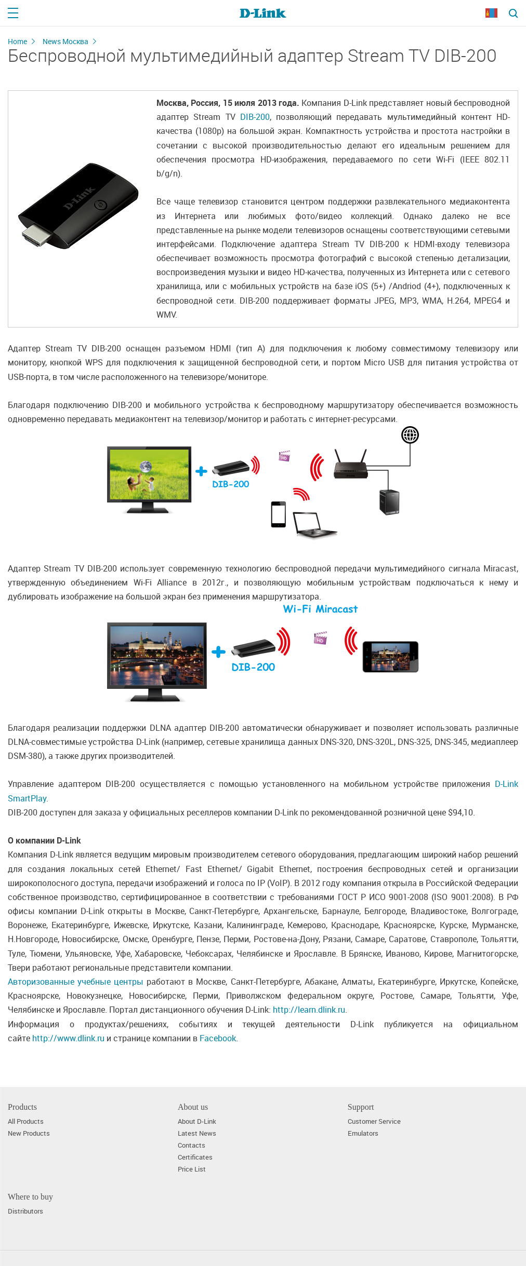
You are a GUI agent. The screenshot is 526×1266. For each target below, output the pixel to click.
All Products (26, 1121)
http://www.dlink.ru (68, 1038)
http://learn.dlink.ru (309, 1009)
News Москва (65, 41)
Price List (192, 1169)
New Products (29, 1133)
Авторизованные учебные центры (75, 981)
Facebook (218, 1038)
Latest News (197, 1133)
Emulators (363, 1133)
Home (17, 41)
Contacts (191, 1145)
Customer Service (374, 1121)
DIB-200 (255, 116)
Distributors (25, 1211)
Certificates (195, 1157)
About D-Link (197, 1121)
